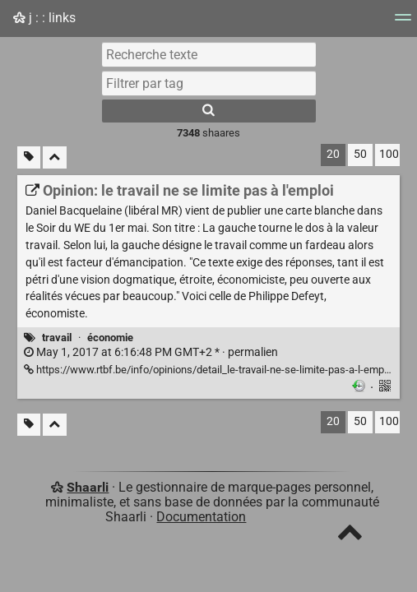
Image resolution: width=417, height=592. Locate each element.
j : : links (44, 17)
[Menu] (403, 22)
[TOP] (350, 535)
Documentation (201, 517)
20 (333, 154)
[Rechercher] (209, 111)
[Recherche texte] (209, 54)
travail (57, 337)
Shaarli (88, 487)
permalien (151, 352)
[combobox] (209, 83)
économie (110, 337)
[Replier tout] (55, 157)
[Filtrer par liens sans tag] (28, 157)
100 (389, 154)
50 (360, 154)
